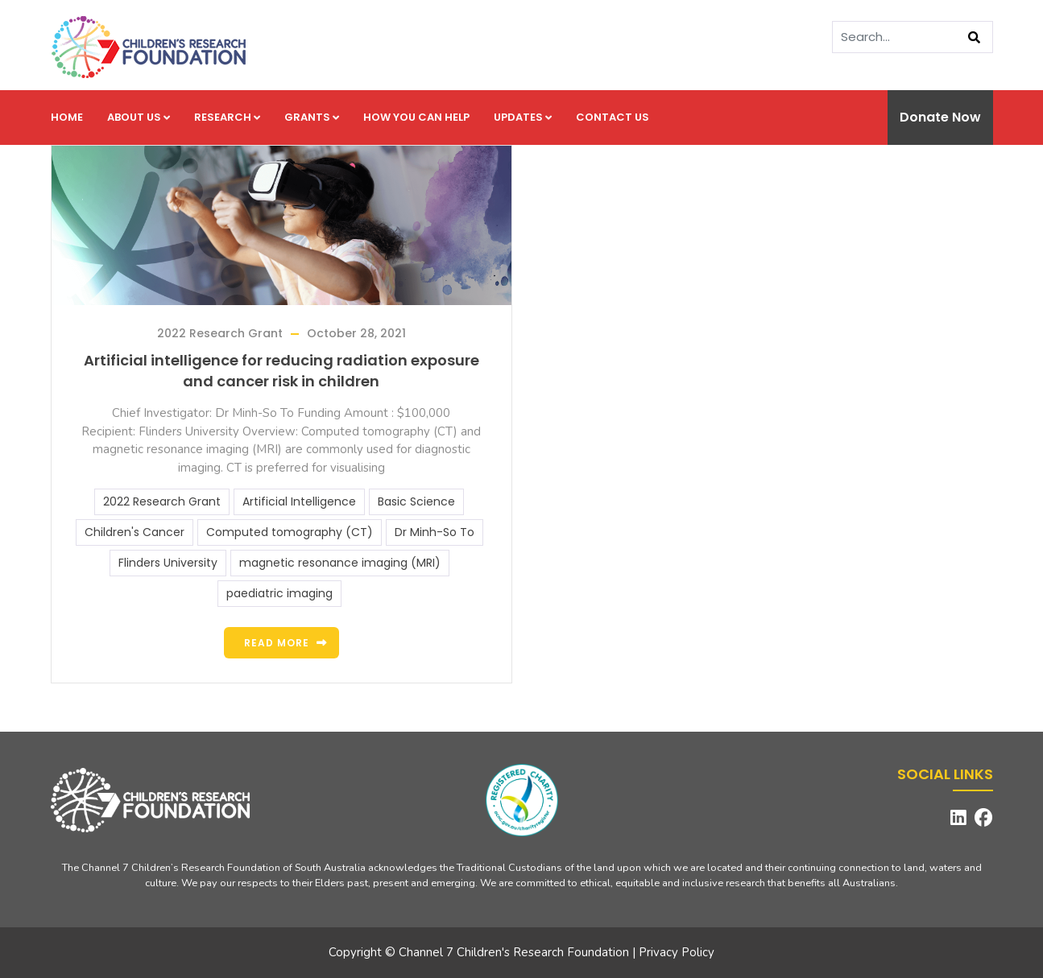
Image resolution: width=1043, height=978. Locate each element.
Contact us (612, 117)
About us (138, 117)
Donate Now (940, 117)
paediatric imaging (279, 593)
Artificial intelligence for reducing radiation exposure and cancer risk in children (281, 370)
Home (67, 117)
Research (227, 117)
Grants (311, 117)
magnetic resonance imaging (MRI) (340, 563)
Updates (523, 117)
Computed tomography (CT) (289, 532)
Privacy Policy (676, 952)
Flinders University (167, 563)
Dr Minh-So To (434, 532)
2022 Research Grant (220, 333)
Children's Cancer (134, 532)
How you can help (416, 117)
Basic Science (416, 501)
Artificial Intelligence (299, 501)
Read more (276, 643)
